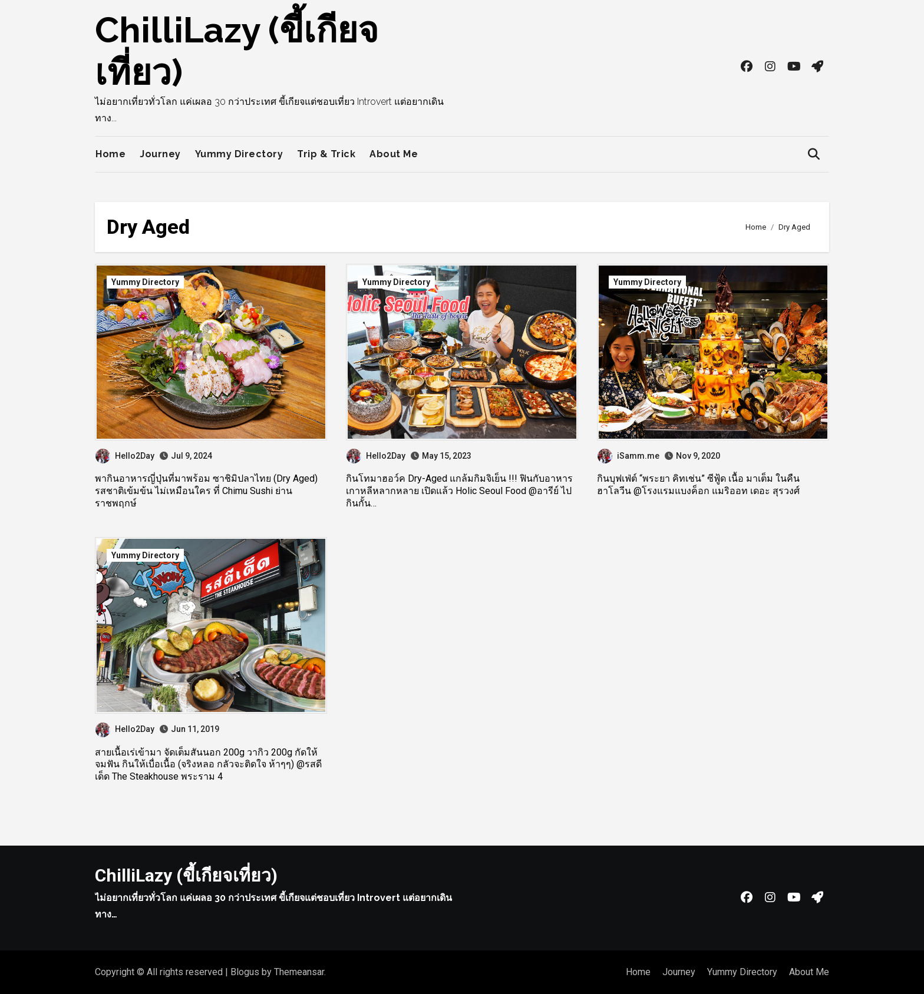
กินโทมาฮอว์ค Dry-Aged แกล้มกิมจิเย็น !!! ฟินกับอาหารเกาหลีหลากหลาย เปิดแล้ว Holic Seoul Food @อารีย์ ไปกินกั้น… (459, 491)
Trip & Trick (326, 154)
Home (110, 154)
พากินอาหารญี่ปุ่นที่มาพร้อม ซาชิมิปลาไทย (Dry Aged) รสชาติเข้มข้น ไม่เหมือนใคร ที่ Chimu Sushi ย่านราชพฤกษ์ (206, 491)
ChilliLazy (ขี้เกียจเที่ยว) (186, 875)
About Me (393, 154)
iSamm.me (628, 455)
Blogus (244, 972)
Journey (160, 154)
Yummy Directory (239, 154)
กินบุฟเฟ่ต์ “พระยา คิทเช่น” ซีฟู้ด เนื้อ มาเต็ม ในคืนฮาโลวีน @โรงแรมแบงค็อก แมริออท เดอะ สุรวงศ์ (698, 484)
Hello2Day (124, 455)
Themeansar (299, 972)
